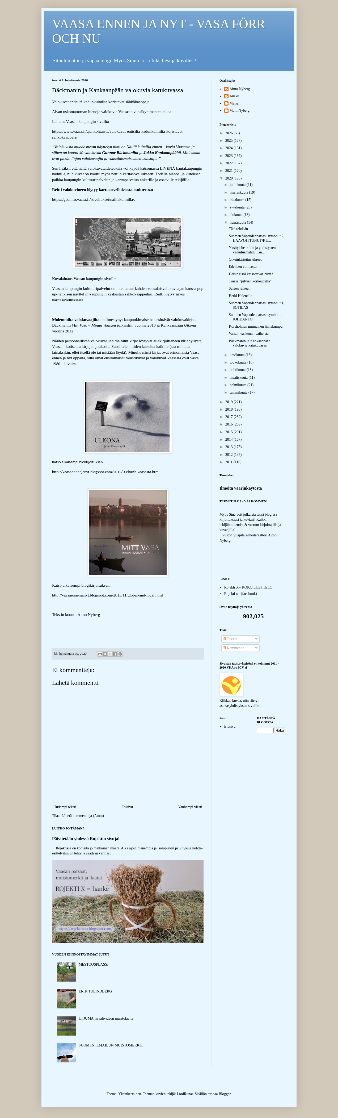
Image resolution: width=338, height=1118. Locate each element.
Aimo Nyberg (240, 89)
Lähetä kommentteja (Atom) (83, 816)
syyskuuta (238, 207)
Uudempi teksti (64, 807)
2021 (229, 171)
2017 (229, 417)
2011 (229, 462)
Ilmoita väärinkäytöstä (240, 488)
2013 (229, 447)
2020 (229, 178)
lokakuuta (237, 200)
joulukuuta (238, 185)
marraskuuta (239, 192)
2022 (229, 163)
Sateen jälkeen (239, 288)
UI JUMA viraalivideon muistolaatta (106, 1018)
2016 (229, 424)
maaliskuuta (239, 377)
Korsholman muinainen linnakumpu (255, 326)
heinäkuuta (238, 222)
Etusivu (127, 807)
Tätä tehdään (238, 229)
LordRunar (185, 1094)
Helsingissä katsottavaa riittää (251, 274)
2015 (229, 432)
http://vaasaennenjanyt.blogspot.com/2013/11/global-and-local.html (107, 595)
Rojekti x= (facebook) (240, 594)
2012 (229, 455)
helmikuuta (238, 385)
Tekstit (230, 639)
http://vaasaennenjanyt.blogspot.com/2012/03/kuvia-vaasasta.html (105, 471)
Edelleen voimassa (243, 267)
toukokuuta (238, 362)
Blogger (224, 1094)
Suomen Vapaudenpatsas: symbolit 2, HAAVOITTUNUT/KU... (256, 238)
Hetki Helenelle (240, 296)
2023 (229, 156)
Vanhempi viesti (190, 807)
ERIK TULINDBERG (95, 991)
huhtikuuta (238, 370)
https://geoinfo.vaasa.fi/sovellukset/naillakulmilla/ (93, 199)
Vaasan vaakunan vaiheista (249, 334)
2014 (229, 439)
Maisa (234, 103)
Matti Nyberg (240, 110)
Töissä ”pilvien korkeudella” (250, 281)
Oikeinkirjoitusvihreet (245, 259)
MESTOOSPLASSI (93, 964)
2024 (229, 148)
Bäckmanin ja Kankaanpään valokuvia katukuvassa (250, 343)
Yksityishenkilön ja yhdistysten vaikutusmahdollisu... (252, 250)
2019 (229, 402)
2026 (229, 133)
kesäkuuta (237, 355)
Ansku (234, 96)
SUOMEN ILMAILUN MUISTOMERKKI (111, 1045)
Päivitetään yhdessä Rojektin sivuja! (86, 838)
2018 (229, 409)
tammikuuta (239, 392)
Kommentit (233, 648)
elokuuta (236, 215)
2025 (229, 141)
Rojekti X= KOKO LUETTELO (248, 587)
